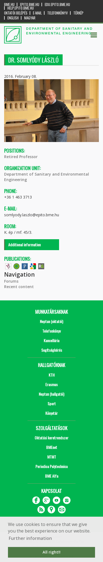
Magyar (29, 18)
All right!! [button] (51, 552)
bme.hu (9, 4)
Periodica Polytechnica (51, 466)
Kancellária (51, 340)
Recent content (19, 286)
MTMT (51, 457)
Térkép (78, 13)
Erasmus (51, 384)
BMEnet (51, 447)
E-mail (37, 13)
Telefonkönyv (57, 13)
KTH (52, 375)
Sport (52, 403)
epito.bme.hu (29, 4)
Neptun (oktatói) (51, 321)
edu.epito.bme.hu (57, 4)
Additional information (24, 244)
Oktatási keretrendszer (51, 437)
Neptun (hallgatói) (51, 394)
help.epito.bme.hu (20, 8)
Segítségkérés (51, 350)
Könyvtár (51, 413)
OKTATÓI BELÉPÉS (15, 13)
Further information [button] (30, 538)
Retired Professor (21, 156)
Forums (11, 281)
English (13, 18)
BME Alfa (51, 476)
